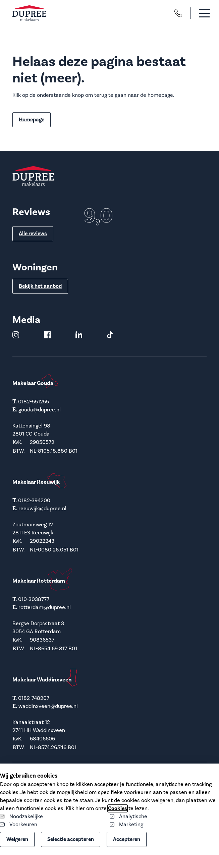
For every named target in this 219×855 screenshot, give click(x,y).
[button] (198, 13)
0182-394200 (34, 500)
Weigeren (17, 839)
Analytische (128, 816)
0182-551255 (33, 401)
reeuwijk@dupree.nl (42, 508)
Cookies (117, 808)
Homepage (31, 119)
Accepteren (126, 839)
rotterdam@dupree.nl (44, 607)
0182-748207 (33, 698)
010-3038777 (33, 599)
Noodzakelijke (21, 816)
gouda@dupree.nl (39, 409)
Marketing (126, 824)
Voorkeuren (18, 824)
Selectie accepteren (70, 839)
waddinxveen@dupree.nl (48, 706)
